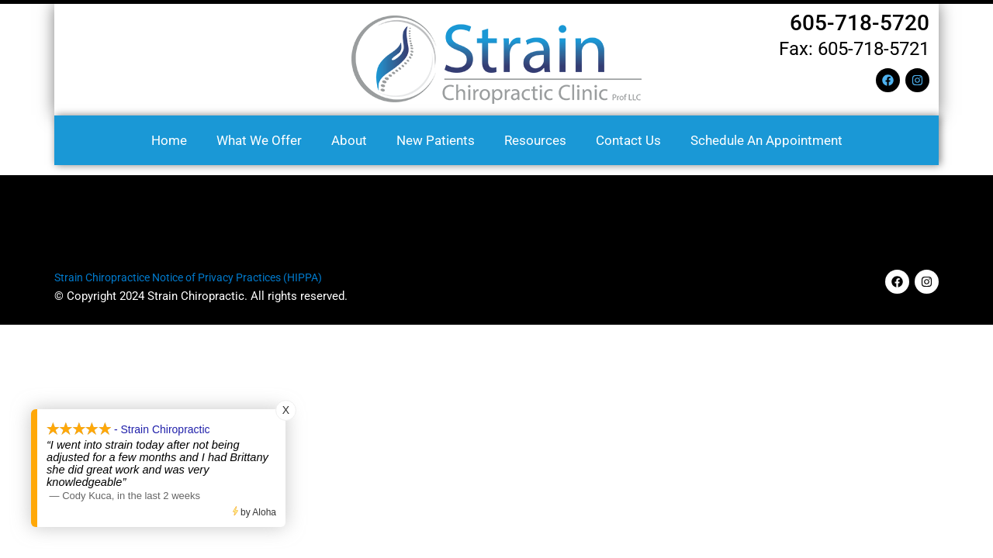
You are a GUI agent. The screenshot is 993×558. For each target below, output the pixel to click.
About (349, 140)
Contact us (628, 140)
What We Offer (259, 140)
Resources (535, 140)
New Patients (435, 140)
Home (169, 140)
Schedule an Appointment (766, 140)
